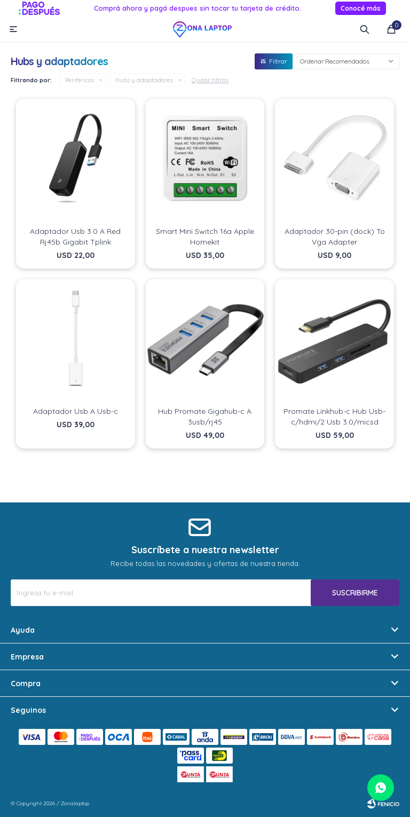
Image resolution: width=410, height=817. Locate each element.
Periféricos (79, 80)
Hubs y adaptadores (144, 80)
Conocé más (361, 8)
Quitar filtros (210, 80)
